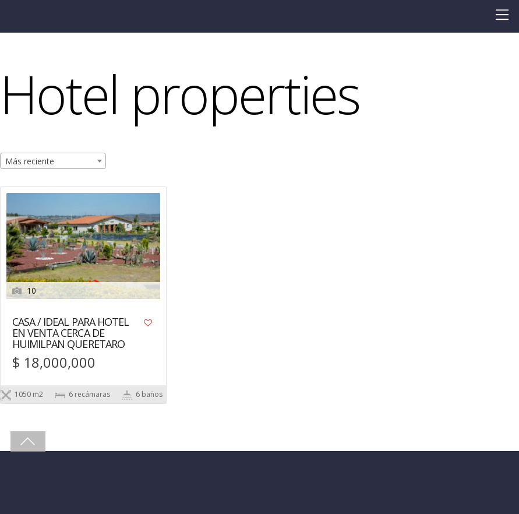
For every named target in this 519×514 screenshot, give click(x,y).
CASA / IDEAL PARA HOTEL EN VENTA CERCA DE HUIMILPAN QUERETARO (70, 333)
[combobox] (53, 161)
